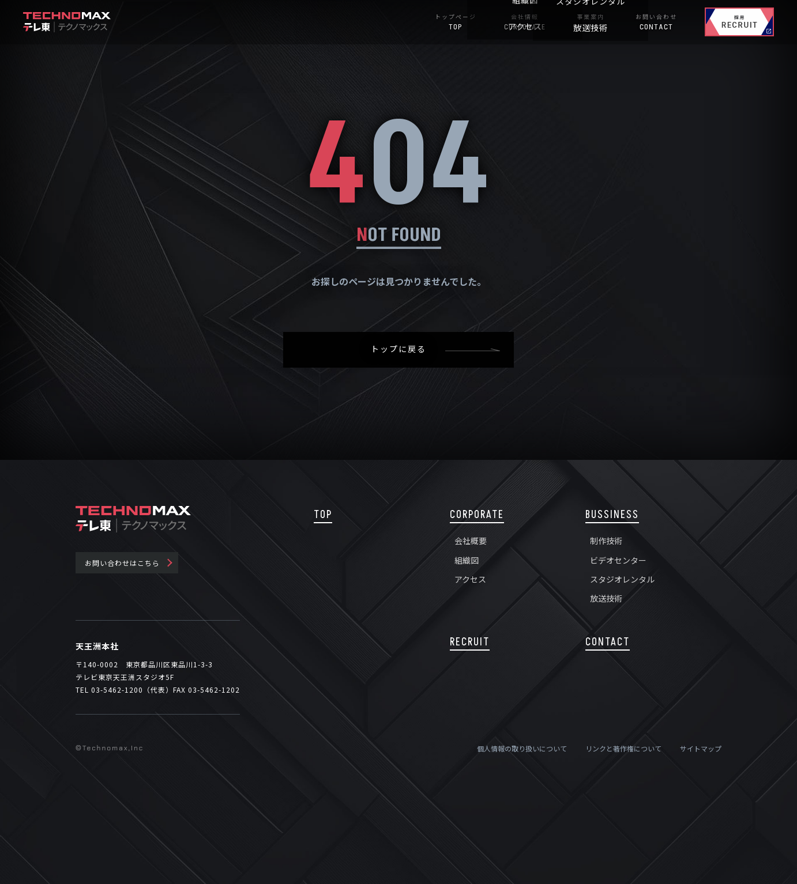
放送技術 (606, 598)
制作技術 (606, 540)
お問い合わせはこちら (122, 563)
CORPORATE (477, 515)
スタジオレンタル (622, 579)
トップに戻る (398, 349)
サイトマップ (700, 748)
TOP (323, 515)
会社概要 (470, 540)
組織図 (466, 560)
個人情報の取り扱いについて (522, 748)
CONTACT (607, 642)
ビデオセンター (618, 560)
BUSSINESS (612, 515)
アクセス (470, 579)
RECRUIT (470, 642)
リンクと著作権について (623, 748)
